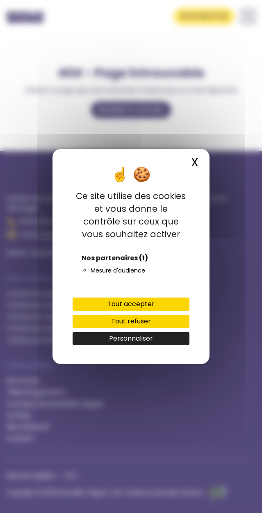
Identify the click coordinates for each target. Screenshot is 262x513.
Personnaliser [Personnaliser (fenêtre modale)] (131, 338)
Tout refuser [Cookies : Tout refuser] (131, 321)
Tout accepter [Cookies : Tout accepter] (131, 304)
